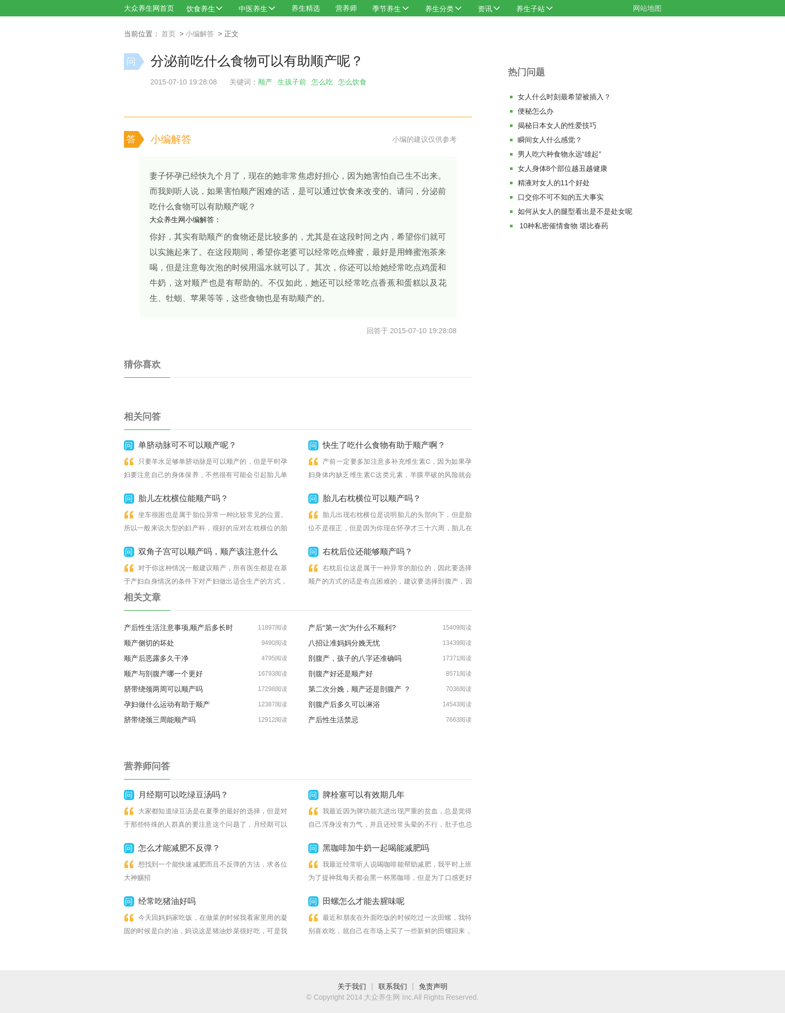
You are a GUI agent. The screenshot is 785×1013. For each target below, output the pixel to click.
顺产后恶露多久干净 (156, 658)
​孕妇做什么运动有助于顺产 (167, 704)
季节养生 (386, 9)
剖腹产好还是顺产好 (340, 674)
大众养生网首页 (149, 8)
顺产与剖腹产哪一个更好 (163, 674)
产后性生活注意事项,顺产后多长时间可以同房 (179, 629)
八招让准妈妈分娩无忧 (344, 643)
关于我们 (351, 986)
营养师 (346, 8)
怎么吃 (322, 82)
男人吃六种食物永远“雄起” (559, 154)
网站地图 (647, 8)
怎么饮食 (352, 82)
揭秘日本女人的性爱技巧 (557, 125)
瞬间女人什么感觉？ (550, 140)
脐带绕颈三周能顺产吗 (160, 720)
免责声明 (433, 986)
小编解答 (199, 34)
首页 (168, 34)
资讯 (485, 9)
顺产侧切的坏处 (149, 643)
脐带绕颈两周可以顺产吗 (163, 689)
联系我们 (392, 986)
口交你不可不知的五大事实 (561, 197)
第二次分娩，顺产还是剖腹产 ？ (359, 689)
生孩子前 (292, 82)
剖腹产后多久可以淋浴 (344, 704)
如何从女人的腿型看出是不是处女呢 (575, 211)
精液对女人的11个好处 (554, 183)
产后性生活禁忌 (333, 720)
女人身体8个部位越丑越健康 (563, 168)
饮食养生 (200, 9)
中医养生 (253, 9)
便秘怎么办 (536, 111)
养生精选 (305, 8)
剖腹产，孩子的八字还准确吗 (354, 658)
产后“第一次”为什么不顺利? (352, 627)
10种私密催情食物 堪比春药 (563, 226)
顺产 (265, 82)
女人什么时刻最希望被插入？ (564, 97)
